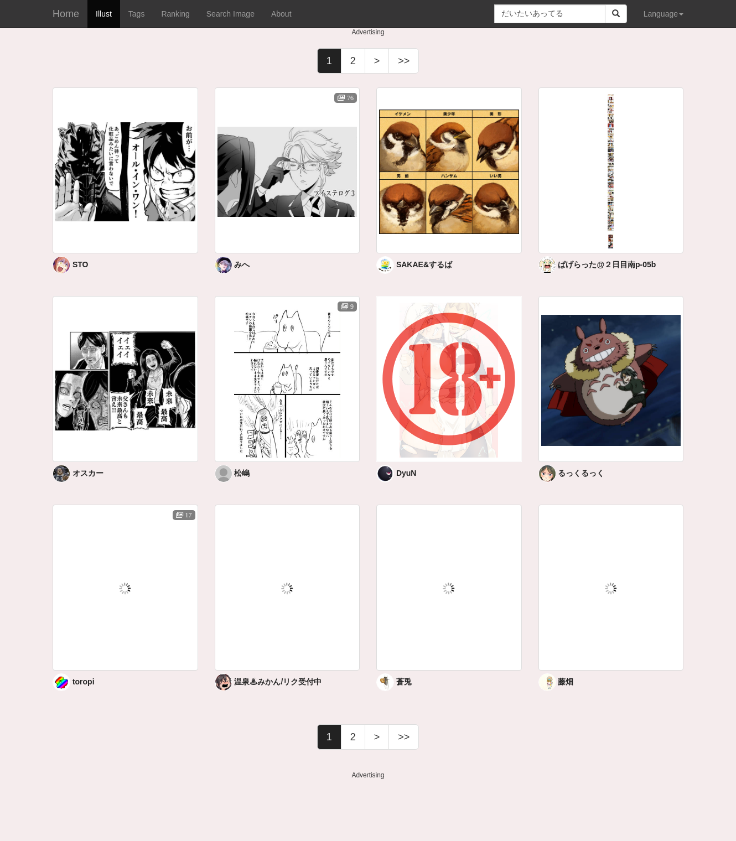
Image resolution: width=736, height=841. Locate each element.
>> (404, 60)
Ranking (175, 13)
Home (66, 13)
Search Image (230, 13)
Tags (136, 13)
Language (663, 13)
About (281, 13)
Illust (104, 13)
